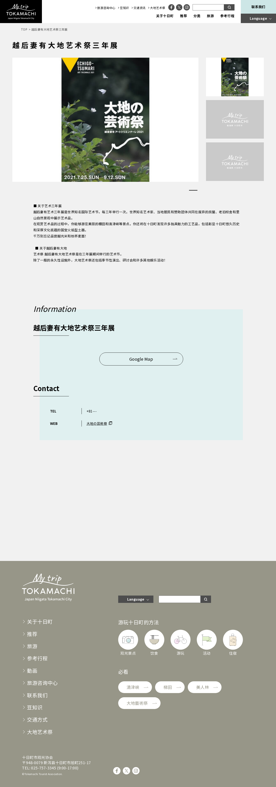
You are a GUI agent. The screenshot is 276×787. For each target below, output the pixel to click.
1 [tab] (193, 190)
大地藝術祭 (137, 703)
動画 (32, 670)
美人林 (202, 687)
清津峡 (133, 687)
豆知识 (124, 8)
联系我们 (258, 6)
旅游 (210, 16)
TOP (24, 29)
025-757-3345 (43, 767)
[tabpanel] (105, 120)
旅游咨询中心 (106, 8)
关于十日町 (165, 16)
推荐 (183, 16)
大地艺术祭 (157, 8)
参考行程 (227, 16)
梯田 (167, 687)
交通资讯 (139, 8)
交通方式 (37, 719)
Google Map (141, 359)
